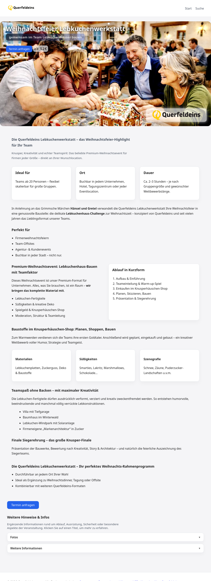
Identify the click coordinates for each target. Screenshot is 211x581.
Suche (199, 8)
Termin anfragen (19, 49)
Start (188, 8)
